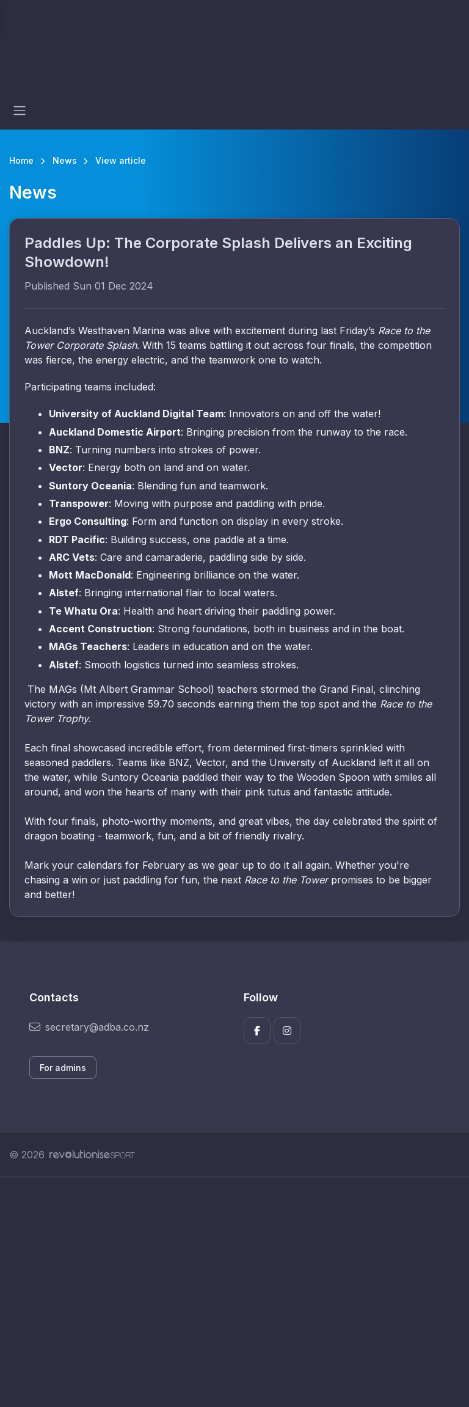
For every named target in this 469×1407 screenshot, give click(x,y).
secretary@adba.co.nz (89, 1027)
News (65, 160)
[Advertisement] (234, 1292)
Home (21, 160)
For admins (63, 1067)
